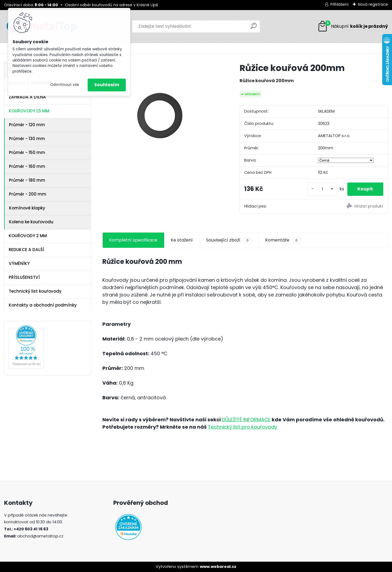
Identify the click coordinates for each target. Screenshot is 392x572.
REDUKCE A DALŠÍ (26, 249)
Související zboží (229, 240)
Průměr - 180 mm (27, 180)
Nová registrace (373, 4)
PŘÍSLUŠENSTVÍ (24, 277)
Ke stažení (182, 240)
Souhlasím (106, 85)
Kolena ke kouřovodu (31, 222)
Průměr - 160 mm (27, 166)
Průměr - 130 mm (27, 138)
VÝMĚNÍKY (19, 263)
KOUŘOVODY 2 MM (28, 236)
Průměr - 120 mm (27, 125)
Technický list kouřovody (35, 291)
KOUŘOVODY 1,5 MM (29, 111)
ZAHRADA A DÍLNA (27, 97)
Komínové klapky (27, 208)
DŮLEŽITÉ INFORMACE (246, 419)
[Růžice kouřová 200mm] (162, 122)
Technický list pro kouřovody (242, 426)
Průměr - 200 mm (27, 194)
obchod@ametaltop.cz (40, 536)
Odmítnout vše (64, 84)
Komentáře (283, 240)
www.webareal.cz (218, 566)
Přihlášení (339, 4)
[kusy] (321, 189)
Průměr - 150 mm (27, 152)
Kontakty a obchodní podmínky (43, 305)
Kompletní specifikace (133, 240)
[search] (253, 28)
